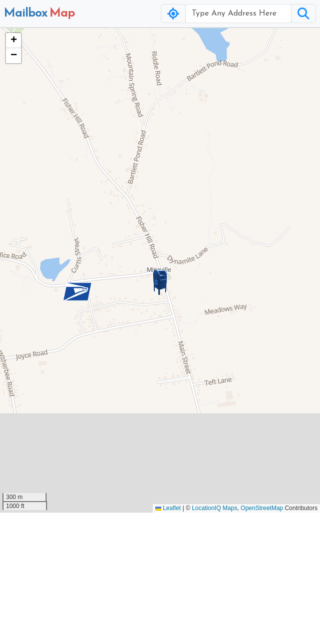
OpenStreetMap (262, 508)
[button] (160, 282)
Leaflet (168, 508)
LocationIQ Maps (214, 508)
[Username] (238, 13)
